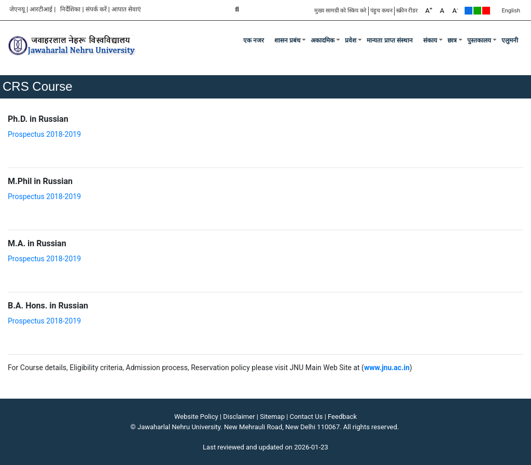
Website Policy (196, 416)
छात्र (452, 40)
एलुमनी (509, 40)
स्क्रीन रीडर (407, 10)
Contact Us (306, 416)
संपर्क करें (96, 9)
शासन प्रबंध (287, 40)
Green (477, 11)
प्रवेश (350, 40)
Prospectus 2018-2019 (44, 134)
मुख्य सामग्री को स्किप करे (340, 10)
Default (468, 11)
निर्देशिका (70, 9)
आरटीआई (41, 9)
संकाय (430, 40)
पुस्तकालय (479, 40)
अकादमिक (322, 40)
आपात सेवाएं (126, 9)
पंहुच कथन (381, 10)
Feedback (342, 416)
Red (486, 11)
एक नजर (253, 40)
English (510, 10)
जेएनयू (17, 9)
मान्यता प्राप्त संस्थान (390, 40)
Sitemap (272, 416)
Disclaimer (239, 416)
